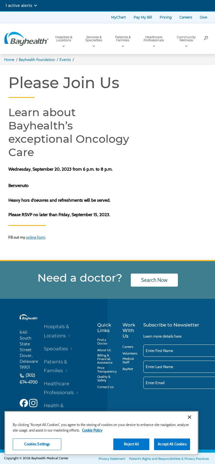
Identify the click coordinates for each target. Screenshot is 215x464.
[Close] (189, 417)
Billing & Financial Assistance (104, 358)
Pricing (166, 17)
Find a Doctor (102, 341)
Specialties (56, 348)
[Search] (206, 39)
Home (9, 59)
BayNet (127, 369)
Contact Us (105, 387)
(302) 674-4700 (28, 379)
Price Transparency (107, 369)
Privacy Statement (112, 459)
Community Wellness (186, 38)
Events (65, 59)
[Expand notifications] (35, 5)
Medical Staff (128, 360)
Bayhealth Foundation (37, 59)
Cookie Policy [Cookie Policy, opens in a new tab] (92, 430)
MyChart (118, 17)
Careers (185, 17)
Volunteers (129, 353)
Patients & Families (122, 38)
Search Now (154, 280)
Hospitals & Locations (63, 38)
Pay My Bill (143, 17)
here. (178, 336)
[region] (101, 433)
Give (203, 17)
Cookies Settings (37, 444)
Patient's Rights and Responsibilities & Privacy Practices (169, 459)
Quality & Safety (104, 378)
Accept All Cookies (172, 444)
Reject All (131, 444)
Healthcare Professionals (154, 38)
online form (35, 237)
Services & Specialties (93, 38)
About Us (104, 350)
